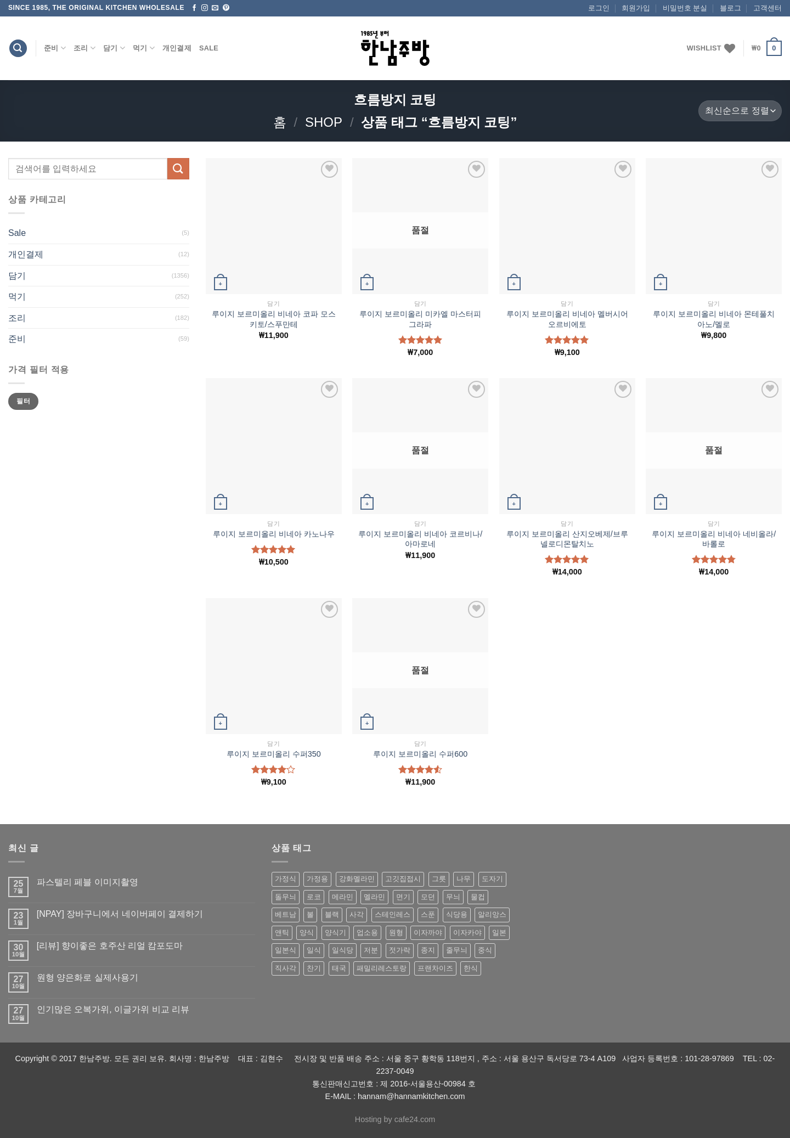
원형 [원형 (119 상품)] (396, 932)
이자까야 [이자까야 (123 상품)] (428, 932)
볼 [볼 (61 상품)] (310, 914)
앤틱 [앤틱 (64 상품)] (282, 932)
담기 (114, 48)
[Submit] (178, 168)
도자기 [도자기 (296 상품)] (492, 879)
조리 (84, 48)
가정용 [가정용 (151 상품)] (317, 879)
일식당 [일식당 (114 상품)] (342, 950)
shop (323, 122)
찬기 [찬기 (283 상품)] (314, 968)
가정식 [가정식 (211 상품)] (285, 879)
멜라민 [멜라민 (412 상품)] (374, 897)
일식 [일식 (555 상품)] (314, 950)
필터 (23, 401)
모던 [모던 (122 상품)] (428, 897)
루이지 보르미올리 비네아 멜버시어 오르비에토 (567, 319)
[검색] (18, 49)
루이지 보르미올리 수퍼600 (420, 754)
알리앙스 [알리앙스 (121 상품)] (492, 914)
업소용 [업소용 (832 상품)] (367, 932)
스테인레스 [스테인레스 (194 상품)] (392, 914)
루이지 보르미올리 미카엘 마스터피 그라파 (420, 319)
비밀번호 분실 (685, 8)
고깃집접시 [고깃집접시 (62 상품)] (403, 879)
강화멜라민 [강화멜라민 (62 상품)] (357, 879)
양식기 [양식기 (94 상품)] (335, 932)
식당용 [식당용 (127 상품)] (456, 914)
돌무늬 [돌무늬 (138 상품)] (285, 897)
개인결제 (176, 48)
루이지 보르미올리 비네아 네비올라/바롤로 (714, 539)
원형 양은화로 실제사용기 (87, 977)
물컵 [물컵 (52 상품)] (478, 897)
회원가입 (636, 8)
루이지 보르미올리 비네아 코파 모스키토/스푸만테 (274, 319)
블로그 (730, 8)
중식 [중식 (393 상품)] (485, 950)
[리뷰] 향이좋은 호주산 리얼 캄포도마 (110, 945)
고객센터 (767, 8)
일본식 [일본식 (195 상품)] (285, 950)
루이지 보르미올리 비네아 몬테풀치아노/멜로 (714, 319)
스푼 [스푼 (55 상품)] (428, 914)
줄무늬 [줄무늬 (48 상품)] (456, 950)
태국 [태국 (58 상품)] (339, 968)
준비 (55, 48)
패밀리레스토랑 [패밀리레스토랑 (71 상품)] (382, 968)
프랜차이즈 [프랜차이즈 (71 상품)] (435, 968)
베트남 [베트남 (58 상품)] (285, 914)
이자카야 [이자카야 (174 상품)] (467, 932)
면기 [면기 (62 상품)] (403, 897)
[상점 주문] (740, 111)
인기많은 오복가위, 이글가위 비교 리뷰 (113, 1009)
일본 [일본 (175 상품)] (499, 932)
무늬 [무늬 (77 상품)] (453, 897)
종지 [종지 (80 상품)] (428, 950)
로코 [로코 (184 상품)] (314, 897)
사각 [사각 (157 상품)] (356, 914)
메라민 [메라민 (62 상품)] (342, 897)
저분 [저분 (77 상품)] (371, 950)
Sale (208, 48)
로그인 (599, 8)
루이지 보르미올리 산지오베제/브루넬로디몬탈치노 (567, 539)
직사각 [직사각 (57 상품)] (285, 968)
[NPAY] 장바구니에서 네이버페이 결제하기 (120, 914)
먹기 (144, 48)
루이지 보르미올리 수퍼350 (274, 754)
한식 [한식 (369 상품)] (471, 968)
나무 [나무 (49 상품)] (463, 879)
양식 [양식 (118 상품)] (307, 932)
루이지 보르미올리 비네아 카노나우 (274, 533)
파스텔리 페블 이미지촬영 (87, 882)
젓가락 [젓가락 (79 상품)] (399, 950)
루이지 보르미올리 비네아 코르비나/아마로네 (420, 539)
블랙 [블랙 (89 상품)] (332, 914)
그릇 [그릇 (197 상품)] (439, 879)
